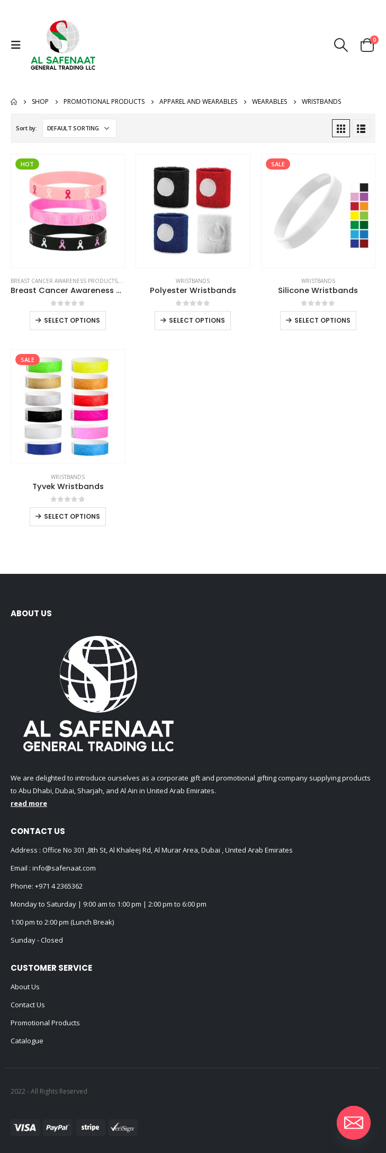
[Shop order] (79, 128)
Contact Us (28, 1004)
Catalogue (27, 1040)
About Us (25, 986)
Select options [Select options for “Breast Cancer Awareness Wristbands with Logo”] (72, 320)
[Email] (354, 1123)
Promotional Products (45, 1022)
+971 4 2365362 (59, 886)
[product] (67, 211)
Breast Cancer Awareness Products (64, 281)
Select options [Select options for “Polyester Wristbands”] (197, 320)
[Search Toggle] (341, 45)
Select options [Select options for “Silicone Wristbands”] (322, 320)
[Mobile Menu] (18, 45)
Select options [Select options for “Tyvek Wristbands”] (72, 516)
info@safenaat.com (63, 868)
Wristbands (193, 281)
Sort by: (26, 128)
